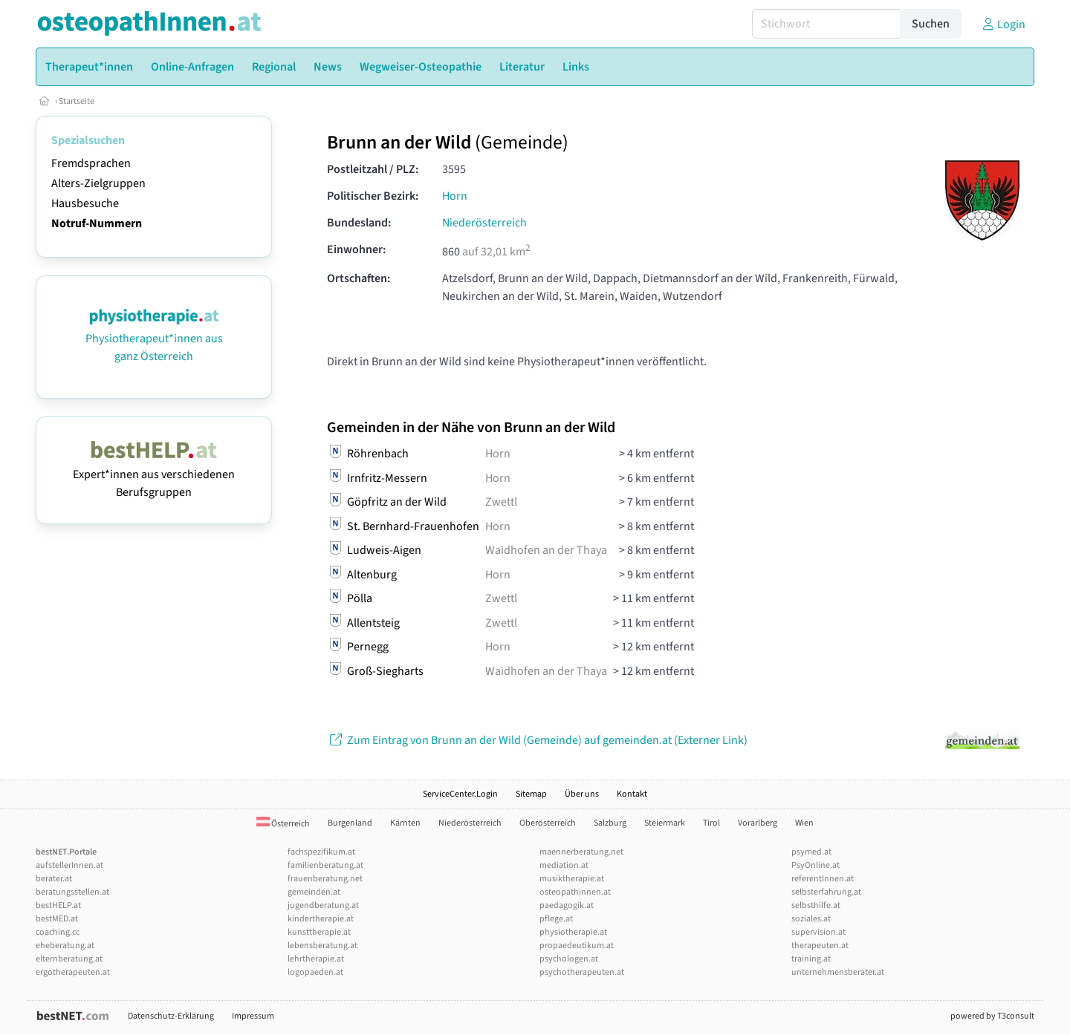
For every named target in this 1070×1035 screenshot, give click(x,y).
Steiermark (664, 823)
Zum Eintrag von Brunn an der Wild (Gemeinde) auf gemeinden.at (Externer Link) (537, 740)
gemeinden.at (314, 892)
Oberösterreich (547, 823)
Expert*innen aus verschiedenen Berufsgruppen (154, 474)
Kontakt (632, 794)
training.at (811, 959)
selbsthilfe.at (815, 905)
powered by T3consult (992, 1016)
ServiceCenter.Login (460, 794)
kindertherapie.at (321, 918)
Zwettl (501, 502)
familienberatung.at (325, 865)
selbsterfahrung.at (826, 892)
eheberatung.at (65, 945)
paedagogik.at (566, 905)
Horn (454, 196)
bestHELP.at (58, 905)
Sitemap (531, 794)
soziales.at (811, 918)
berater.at (54, 878)
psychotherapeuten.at (581, 972)
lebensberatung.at (322, 945)
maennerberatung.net (581, 852)
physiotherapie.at (573, 932)
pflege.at (556, 918)
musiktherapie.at (571, 878)
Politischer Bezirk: (372, 196)
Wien (804, 823)
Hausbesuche (85, 203)
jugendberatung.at (323, 905)
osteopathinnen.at (575, 892)
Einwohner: (356, 249)
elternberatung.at (69, 959)
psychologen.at (568, 959)
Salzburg (610, 823)
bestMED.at (57, 918)
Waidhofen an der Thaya (546, 550)
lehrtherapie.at (316, 959)
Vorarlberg (757, 823)
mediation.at (563, 865)
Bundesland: (359, 223)
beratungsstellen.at (72, 892)
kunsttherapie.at (319, 932)
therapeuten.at (820, 945)
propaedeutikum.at (576, 945)
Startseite (76, 101)
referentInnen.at (822, 878)
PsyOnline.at (815, 865)
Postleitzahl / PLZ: (372, 169)
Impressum (253, 1016)
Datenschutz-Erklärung (171, 1016)
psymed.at (811, 852)
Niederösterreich (484, 223)
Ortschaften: (358, 278)
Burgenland (350, 823)
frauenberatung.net (325, 878)
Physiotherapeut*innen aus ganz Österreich (154, 339)
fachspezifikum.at (321, 852)
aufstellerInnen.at (69, 865)
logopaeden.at (315, 972)
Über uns (582, 794)
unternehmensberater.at (837, 972)
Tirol (711, 823)
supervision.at (818, 932)
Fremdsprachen (91, 163)
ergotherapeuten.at (73, 972)
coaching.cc (58, 932)
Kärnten (405, 823)
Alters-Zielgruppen (98, 183)
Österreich (283, 823)
